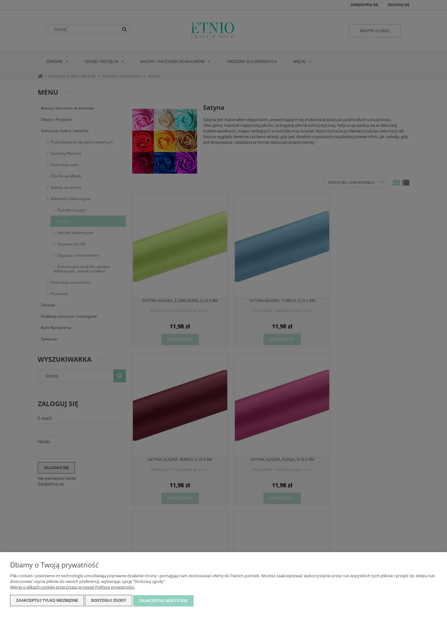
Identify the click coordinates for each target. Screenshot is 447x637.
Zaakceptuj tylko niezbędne (47, 601)
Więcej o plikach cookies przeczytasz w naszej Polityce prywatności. (72, 587)
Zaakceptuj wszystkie (163, 601)
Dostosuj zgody (108, 601)
